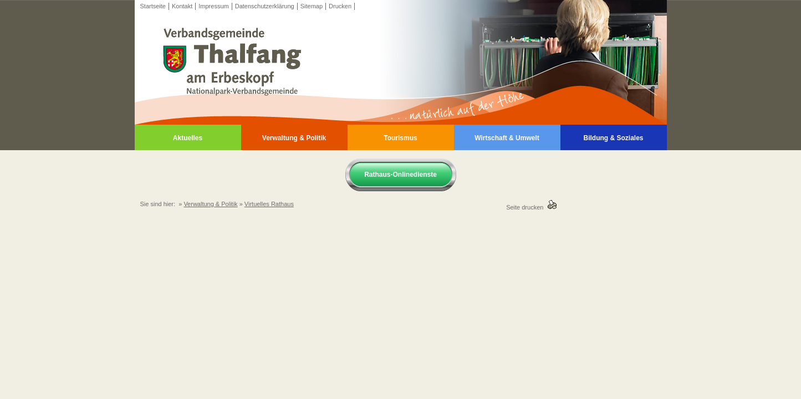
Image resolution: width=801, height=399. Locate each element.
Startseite (153, 6)
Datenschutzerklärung (264, 6)
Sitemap (311, 6)
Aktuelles (187, 138)
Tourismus (400, 138)
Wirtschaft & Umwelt (507, 138)
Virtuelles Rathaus (269, 204)
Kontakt (182, 6)
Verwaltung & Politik (294, 138)
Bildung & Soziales (613, 138)
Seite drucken (526, 207)
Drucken (340, 6)
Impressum (213, 6)
